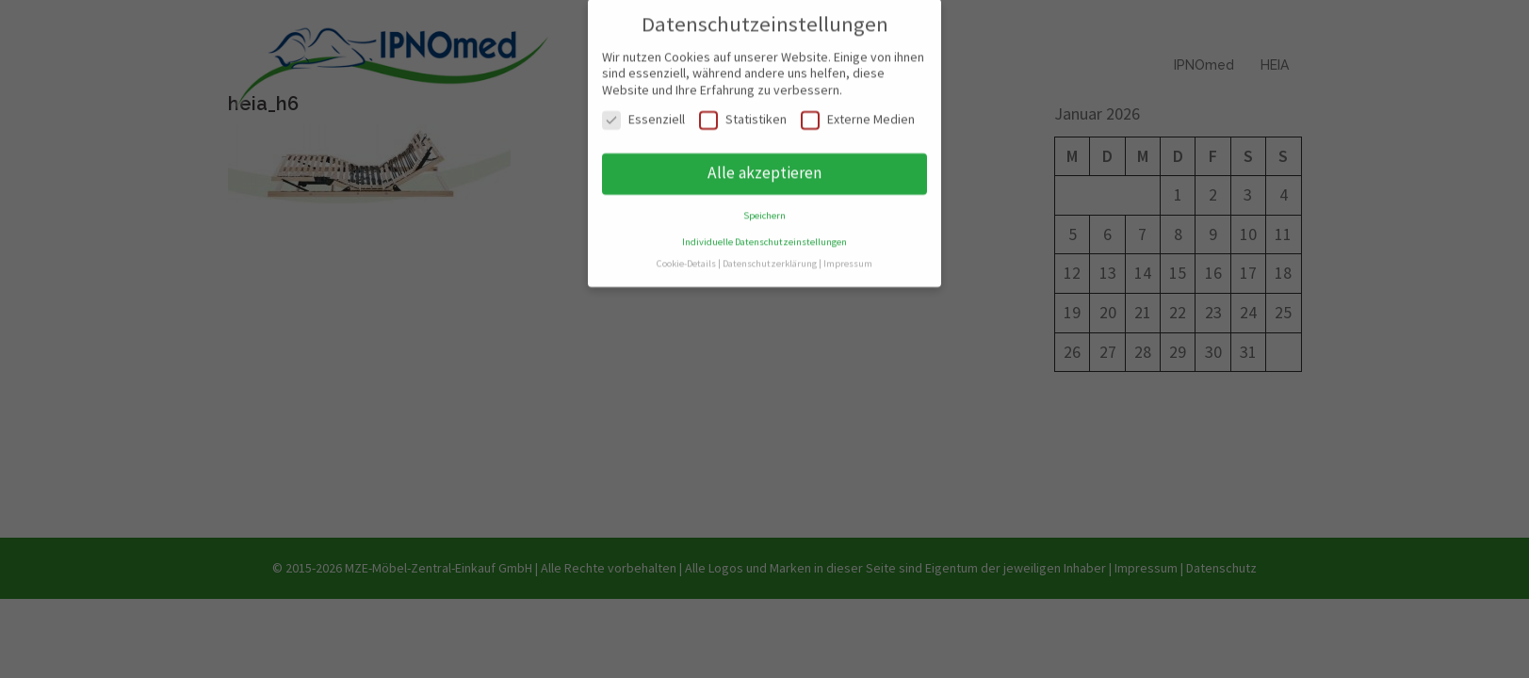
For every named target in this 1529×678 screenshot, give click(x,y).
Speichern (764, 206)
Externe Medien (858, 110)
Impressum (847, 254)
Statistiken (743, 110)
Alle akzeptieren (764, 163)
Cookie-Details (686, 254)
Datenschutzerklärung (770, 254)
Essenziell (643, 110)
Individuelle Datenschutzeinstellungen (764, 232)
